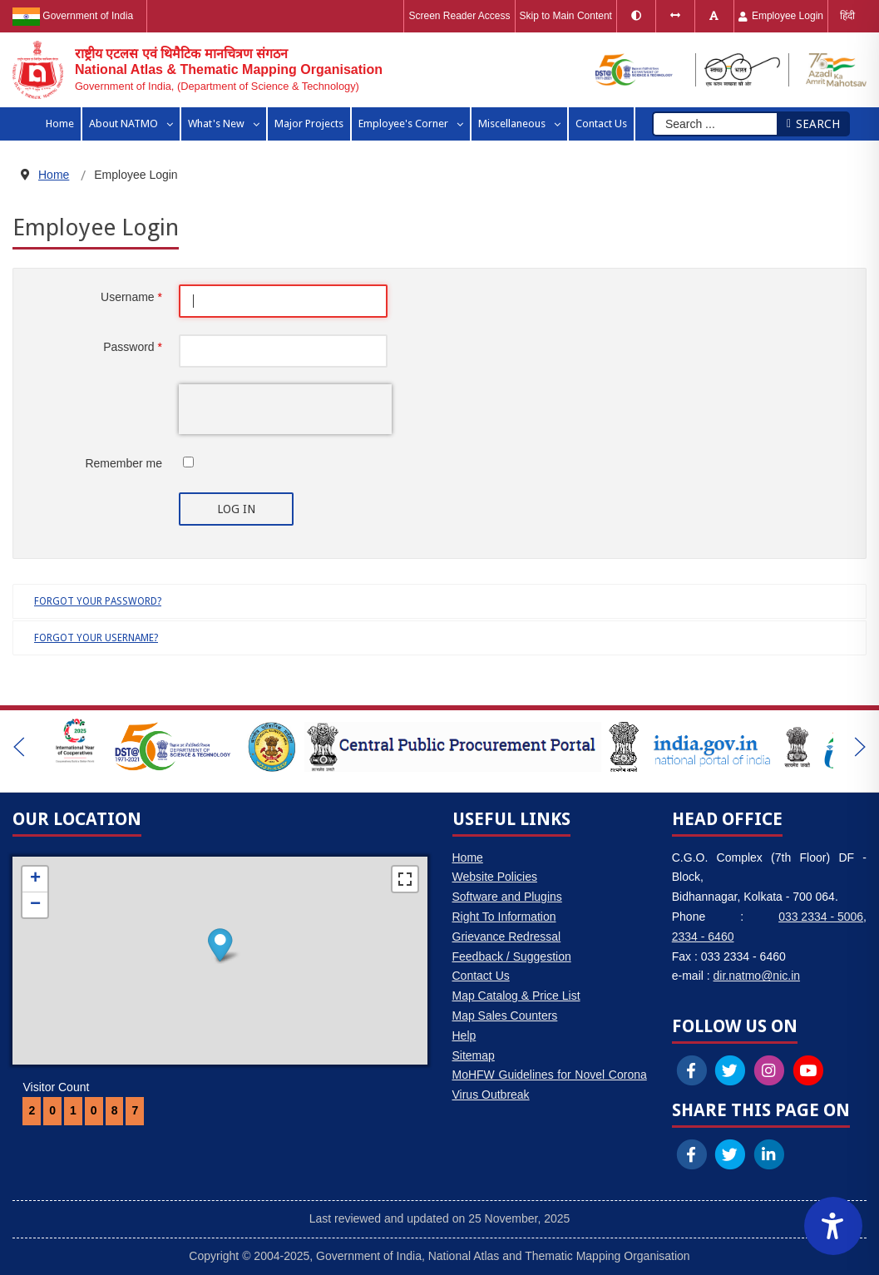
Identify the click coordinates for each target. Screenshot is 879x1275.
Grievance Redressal (506, 936)
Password (132, 346)
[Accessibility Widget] (833, 1226)
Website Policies (494, 876)
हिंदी (847, 16)
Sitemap (473, 1055)
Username (131, 297)
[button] (19, 747)
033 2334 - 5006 (820, 916)
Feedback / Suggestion (511, 956)
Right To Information (504, 916)
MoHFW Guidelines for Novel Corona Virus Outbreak (549, 1084)
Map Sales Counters (505, 1015)
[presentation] (285, 409)
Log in (236, 509)
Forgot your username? (96, 638)
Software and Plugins (507, 896)
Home (467, 857)
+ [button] (35, 879)
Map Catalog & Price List (516, 995)
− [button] (35, 904)
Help (464, 1035)
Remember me (123, 463)
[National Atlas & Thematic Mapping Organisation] (197, 70)
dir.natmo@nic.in (757, 975)
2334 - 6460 (703, 936)
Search (812, 124)
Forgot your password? (97, 601)
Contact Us (481, 975)
